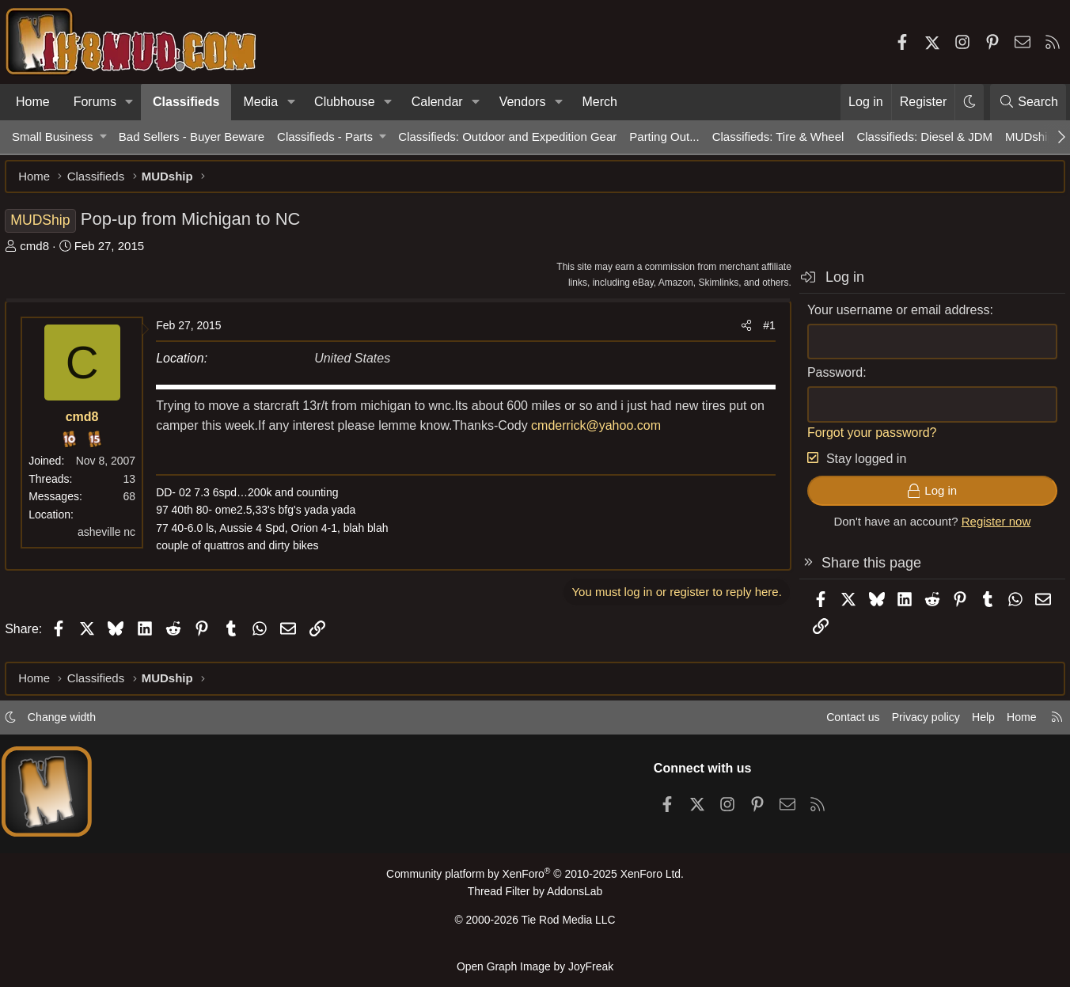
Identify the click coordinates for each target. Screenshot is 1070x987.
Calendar (437, 101)
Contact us (831, 723)
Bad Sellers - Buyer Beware (191, 136)
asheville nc (113, 539)
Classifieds (186, 101)
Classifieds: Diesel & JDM (924, 136)
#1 (762, 332)
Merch (599, 101)
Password (828, 379)
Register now (989, 528)
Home (33, 101)
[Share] (739, 332)
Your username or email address (891, 317)
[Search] (1028, 102)
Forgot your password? (865, 439)
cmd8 (41, 253)
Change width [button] (76, 723)
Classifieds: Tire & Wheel (778, 136)
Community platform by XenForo (535, 880)
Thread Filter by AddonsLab (535, 896)
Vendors (522, 101)
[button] (129, 102)
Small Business (52, 136)
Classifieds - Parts (325, 136)
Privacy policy (908, 723)
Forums (95, 101)
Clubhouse (344, 101)
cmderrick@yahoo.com (620, 432)
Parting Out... (664, 136)
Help (970, 723)
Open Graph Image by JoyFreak (535, 966)
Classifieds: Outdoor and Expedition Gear (507, 136)
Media (260, 101)
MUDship (1029, 136)
